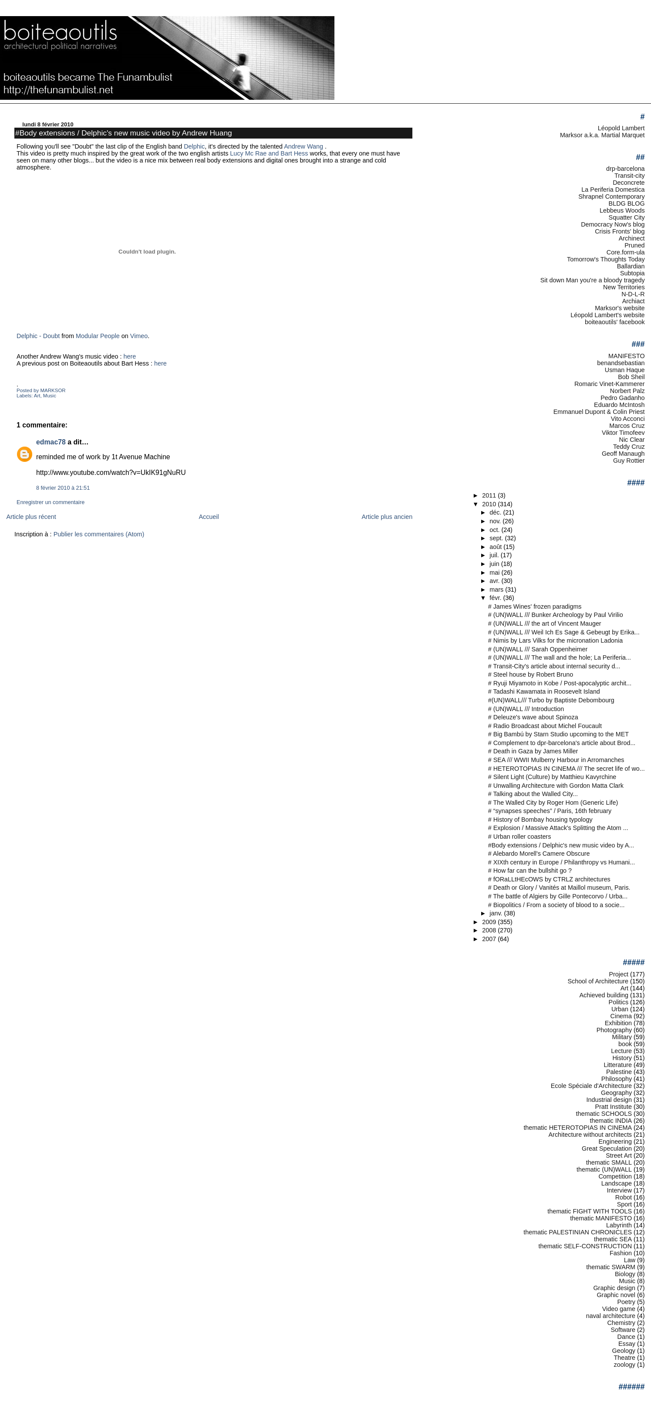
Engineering (615, 1141)
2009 (490, 921)
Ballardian (631, 266)
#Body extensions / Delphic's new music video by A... (561, 845)
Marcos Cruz (626, 425)
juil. (494, 555)
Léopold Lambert (621, 128)
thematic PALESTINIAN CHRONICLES (577, 1232)
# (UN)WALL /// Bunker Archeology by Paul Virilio (555, 614)
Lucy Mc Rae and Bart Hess (268, 153)
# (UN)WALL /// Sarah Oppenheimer (537, 649)
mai (495, 572)
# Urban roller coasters (519, 836)
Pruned (634, 245)
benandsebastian (620, 362)
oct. (495, 529)
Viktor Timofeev (623, 432)
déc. (496, 512)
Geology (623, 1350)
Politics (618, 1002)
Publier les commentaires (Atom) (99, 534)
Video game (618, 1308)
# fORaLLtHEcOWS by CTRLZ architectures (549, 879)
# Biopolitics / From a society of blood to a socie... (556, 904)
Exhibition (618, 1023)
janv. (496, 913)
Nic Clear (632, 439)
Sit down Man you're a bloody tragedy (592, 280)
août (496, 546)
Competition (615, 1176)
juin (495, 563)
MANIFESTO (626, 355)
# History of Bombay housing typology (540, 819)
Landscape (616, 1183)
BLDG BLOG (627, 203)
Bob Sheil (631, 376)
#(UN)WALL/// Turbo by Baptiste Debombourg (551, 700)
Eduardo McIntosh (619, 404)
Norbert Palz (627, 390)
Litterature (618, 1064)
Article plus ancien (386, 516)
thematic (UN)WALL (604, 1169)
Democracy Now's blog (612, 224)
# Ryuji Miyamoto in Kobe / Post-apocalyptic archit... (559, 683)
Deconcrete (628, 182)
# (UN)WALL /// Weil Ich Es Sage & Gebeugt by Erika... (564, 632)
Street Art (619, 1155)
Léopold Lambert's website (607, 315)
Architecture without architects (590, 1134)
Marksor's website (619, 308)
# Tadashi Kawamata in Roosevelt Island (544, 691)
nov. (496, 521)
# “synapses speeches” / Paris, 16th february (549, 810)
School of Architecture (597, 981)
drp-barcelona (625, 168)
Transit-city (629, 175)
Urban (619, 1009)
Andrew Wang (304, 146)
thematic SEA (613, 1239)
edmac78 (51, 442)
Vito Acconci (628, 418)
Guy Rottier (629, 460)
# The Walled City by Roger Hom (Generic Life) (553, 802)
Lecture (621, 1050)
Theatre (625, 1357)
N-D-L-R (632, 294)
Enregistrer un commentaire (50, 502)
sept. (497, 538)
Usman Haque (625, 369)
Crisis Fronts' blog (619, 231)
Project (618, 974)
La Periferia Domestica (612, 189)
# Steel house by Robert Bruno (530, 674)
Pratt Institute (613, 1106)
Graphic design (614, 1287)
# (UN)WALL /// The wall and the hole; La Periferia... (559, 657)
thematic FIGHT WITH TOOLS (589, 1211)
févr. (496, 597)
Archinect (632, 238)
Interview (619, 1190)
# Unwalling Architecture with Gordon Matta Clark (556, 785)
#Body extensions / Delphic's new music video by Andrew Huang (123, 133)
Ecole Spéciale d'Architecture (591, 1085)
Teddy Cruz (629, 446)
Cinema (621, 1016)
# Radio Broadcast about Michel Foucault (545, 725)
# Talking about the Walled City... (533, 793)
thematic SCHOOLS (604, 1113)
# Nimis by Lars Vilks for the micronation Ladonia (555, 640)
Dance (626, 1336)
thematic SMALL (609, 1162)
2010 (490, 504)
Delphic (194, 146)
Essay (626, 1343)
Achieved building (604, 995)
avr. (495, 580)
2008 (490, 930)
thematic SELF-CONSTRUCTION (585, 1246)
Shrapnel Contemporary (611, 196)
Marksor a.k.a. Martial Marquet (602, 135)
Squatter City (627, 217)
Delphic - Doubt (38, 335)
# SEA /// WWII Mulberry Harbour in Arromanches (556, 759)
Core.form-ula (626, 252)
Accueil (209, 516)
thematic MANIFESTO (601, 1218)
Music (49, 395)
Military (622, 1036)
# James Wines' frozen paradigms (535, 606)
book (625, 1043)
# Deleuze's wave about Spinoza (533, 717)
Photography (614, 1030)
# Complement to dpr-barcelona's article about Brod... (562, 742)
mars (497, 589)
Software (623, 1329)
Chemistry (621, 1322)
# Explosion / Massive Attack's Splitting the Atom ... (558, 827)
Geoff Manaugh (623, 453)
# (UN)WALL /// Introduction (526, 708)
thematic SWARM (610, 1267)
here (129, 356)
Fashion (621, 1253)
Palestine (619, 1071)
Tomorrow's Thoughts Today (606, 259)
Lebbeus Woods (622, 210)
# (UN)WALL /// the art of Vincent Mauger (544, 623)
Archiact (633, 301)
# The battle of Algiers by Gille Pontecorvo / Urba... (557, 896)
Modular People (98, 335)
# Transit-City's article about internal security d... (554, 666)
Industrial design (609, 1099)
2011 (490, 495)
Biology (625, 1273)
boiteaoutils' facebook (615, 321)
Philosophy (616, 1078)
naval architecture (610, 1315)
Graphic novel (616, 1294)
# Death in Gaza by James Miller (533, 751)
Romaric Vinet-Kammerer (609, 383)
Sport (624, 1204)
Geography (616, 1092)
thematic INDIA (611, 1120)
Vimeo (139, 335)
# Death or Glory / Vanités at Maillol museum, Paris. (559, 887)
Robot (623, 1197)
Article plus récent (31, 516)
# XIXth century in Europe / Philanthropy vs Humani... (561, 862)
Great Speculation (607, 1148)
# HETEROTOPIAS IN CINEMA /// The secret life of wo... (566, 768)
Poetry (626, 1301)
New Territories (624, 287)
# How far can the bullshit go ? (530, 870)
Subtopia (632, 273)
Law (629, 1260)
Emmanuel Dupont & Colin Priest (599, 411)
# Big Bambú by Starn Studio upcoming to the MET (558, 734)
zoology (625, 1364)
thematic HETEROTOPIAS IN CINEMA (577, 1127)
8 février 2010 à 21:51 (63, 488)
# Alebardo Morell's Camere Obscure (539, 853)
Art (37, 395)
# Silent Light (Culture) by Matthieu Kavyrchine (552, 776)
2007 (490, 938)
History (622, 1057)
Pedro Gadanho (622, 397)
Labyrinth (619, 1225)
